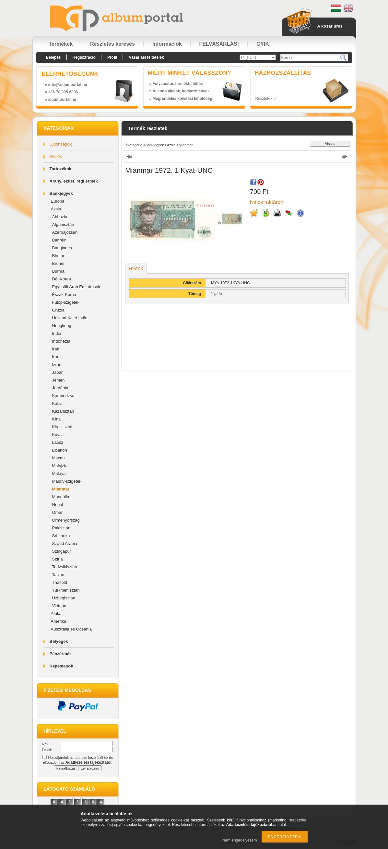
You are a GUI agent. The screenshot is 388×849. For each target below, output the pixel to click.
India (56, 333)
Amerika (58, 621)
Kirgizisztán (63, 426)
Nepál (57, 504)
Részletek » (265, 98)
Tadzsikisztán (64, 566)
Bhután (58, 255)
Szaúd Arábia (64, 543)
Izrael (57, 364)
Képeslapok (61, 666)
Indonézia (61, 341)
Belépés (53, 57)
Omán (58, 512)
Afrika (56, 613)
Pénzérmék (61, 653)
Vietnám (59, 605)
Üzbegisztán (64, 597)
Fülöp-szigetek (66, 302)
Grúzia (58, 310)
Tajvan (58, 574)
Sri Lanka (61, 535)
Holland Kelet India (70, 317)
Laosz (58, 442)
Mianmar (60, 489)
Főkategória (132, 145)
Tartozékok (61, 168)
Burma (58, 271)
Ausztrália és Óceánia (71, 629)
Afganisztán (63, 224)
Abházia (59, 216)
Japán (58, 372)
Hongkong (61, 325)
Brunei (58, 263)
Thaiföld (59, 582)
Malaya (59, 473)
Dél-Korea (61, 279)
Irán (55, 356)
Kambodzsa (63, 395)
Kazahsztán (63, 411)
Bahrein (59, 240)
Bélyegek (59, 641)
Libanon (59, 450)
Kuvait (58, 434)
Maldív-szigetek (66, 481)
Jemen (58, 380)
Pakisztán (61, 527)
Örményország (66, 520)
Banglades (62, 247)
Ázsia (56, 208)
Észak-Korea (64, 294)
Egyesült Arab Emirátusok (76, 286)
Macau (58, 457)
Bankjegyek (61, 193)
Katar (57, 403)
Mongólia (60, 496)
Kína (56, 419)
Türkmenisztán (66, 590)
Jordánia (60, 387)
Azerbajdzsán (65, 232)
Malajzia (60, 465)
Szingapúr (61, 551)
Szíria (57, 559)
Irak (55, 349)
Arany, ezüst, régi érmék (74, 181)
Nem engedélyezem (239, 840)
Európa (58, 201)
